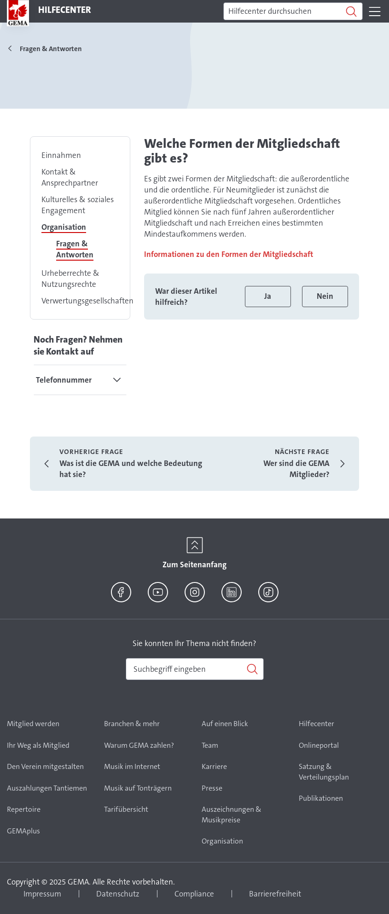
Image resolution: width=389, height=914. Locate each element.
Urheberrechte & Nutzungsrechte (70, 278)
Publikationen (321, 798)
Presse (212, 788)
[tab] (80, 380)
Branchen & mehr (132, 723)
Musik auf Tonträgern (138, 788)
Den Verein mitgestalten (45, 766)
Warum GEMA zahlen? (139, 745)
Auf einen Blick (225, 723)
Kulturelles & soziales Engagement (77, 204)
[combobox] (195, 669)
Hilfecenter (316, 723)
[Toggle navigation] (374, 11)
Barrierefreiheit (275, 894)
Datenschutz (117, 894)
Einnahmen (61, 155)
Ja (267, 296)
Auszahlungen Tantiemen (47, 788)
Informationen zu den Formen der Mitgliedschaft (228, 254)
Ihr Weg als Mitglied (38, 745)
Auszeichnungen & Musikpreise (231, 814)
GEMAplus (23, 831)
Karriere (214, 766)
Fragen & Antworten (74, 249)
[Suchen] (293, 11)
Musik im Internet (132, 766)
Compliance (194, 894)
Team (210, 745)
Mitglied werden (33, 723)
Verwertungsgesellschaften (87, 301)
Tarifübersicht (126, 809)
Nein (325, 296)
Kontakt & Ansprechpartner (69, 177)
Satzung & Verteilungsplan (324, 772)
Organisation (63, 227)
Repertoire (24, 809)
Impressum (42, 894)
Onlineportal (319, 745)
